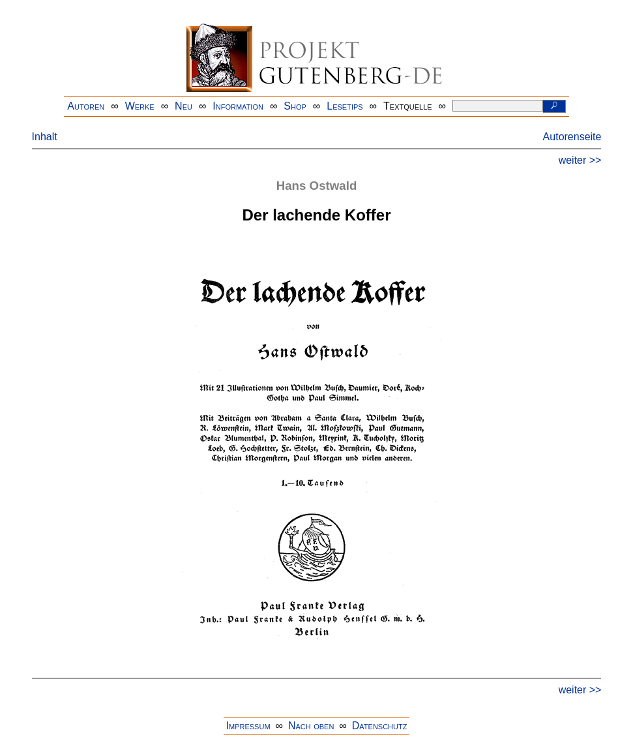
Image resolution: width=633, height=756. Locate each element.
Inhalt (44, 136)
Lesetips (344, 106)
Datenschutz (379, 725)
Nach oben (311, 725)
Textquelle (407, 106)
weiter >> (580, 160)
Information (238, 106)
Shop (295, 106)
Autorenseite (572, 136)
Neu (183, 106)
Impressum (248, 725)
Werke (140, 106)
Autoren (85, 106)
